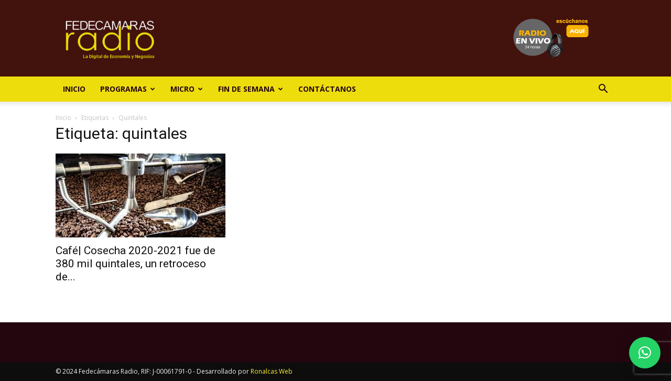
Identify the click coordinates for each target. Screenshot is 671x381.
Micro (186, 89)
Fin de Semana (250, 89)
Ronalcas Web (272, 371)
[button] (602, 90)
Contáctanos (327, 89)
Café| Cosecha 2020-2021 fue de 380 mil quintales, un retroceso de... (135, 263)
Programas (127, 89)
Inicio (74, 89)
